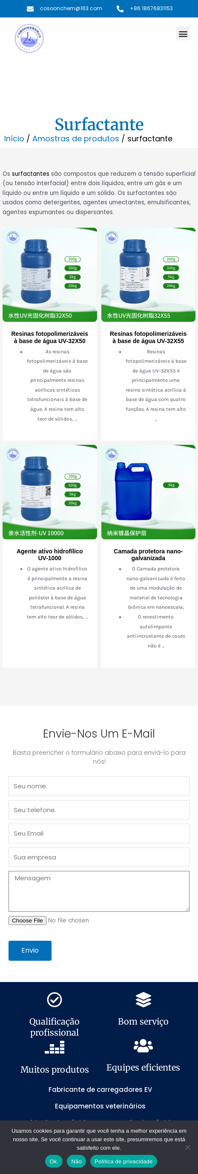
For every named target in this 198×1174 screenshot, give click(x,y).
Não (76, 1161)
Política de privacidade (124, 1161)
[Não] (187, 1147)
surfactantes (30, 174)
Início (14, 138)
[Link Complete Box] (50, 334)
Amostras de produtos (75, 138)
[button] (183, 33)
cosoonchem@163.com (71, 8)
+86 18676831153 (151, 8)
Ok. (53, 1161)
